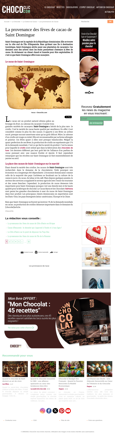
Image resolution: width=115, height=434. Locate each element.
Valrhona (9, 191)
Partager (61, 255)
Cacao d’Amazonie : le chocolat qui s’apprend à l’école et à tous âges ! (34, 230)
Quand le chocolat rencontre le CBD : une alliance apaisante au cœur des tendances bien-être (43, 381)
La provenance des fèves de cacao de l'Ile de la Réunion (28, 238)
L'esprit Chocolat (87, 7)
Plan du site (64, 419)
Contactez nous (9, 419)
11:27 (10, 384)
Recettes (60, 7)
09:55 (47, 386)
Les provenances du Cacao (47, 22)
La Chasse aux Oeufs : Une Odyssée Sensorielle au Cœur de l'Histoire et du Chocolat (98, 381)
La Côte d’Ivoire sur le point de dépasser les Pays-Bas (27, 234)
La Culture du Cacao (29, 22)
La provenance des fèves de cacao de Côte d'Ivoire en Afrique (30, 225)
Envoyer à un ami (20, 255)
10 (29, 244)
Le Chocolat (50, 7)
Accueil (6, 22)
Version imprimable (43, 255)
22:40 (94, 386)
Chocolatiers (72, 7)
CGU (34, 419)
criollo (22, 148)
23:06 (66, 388)
